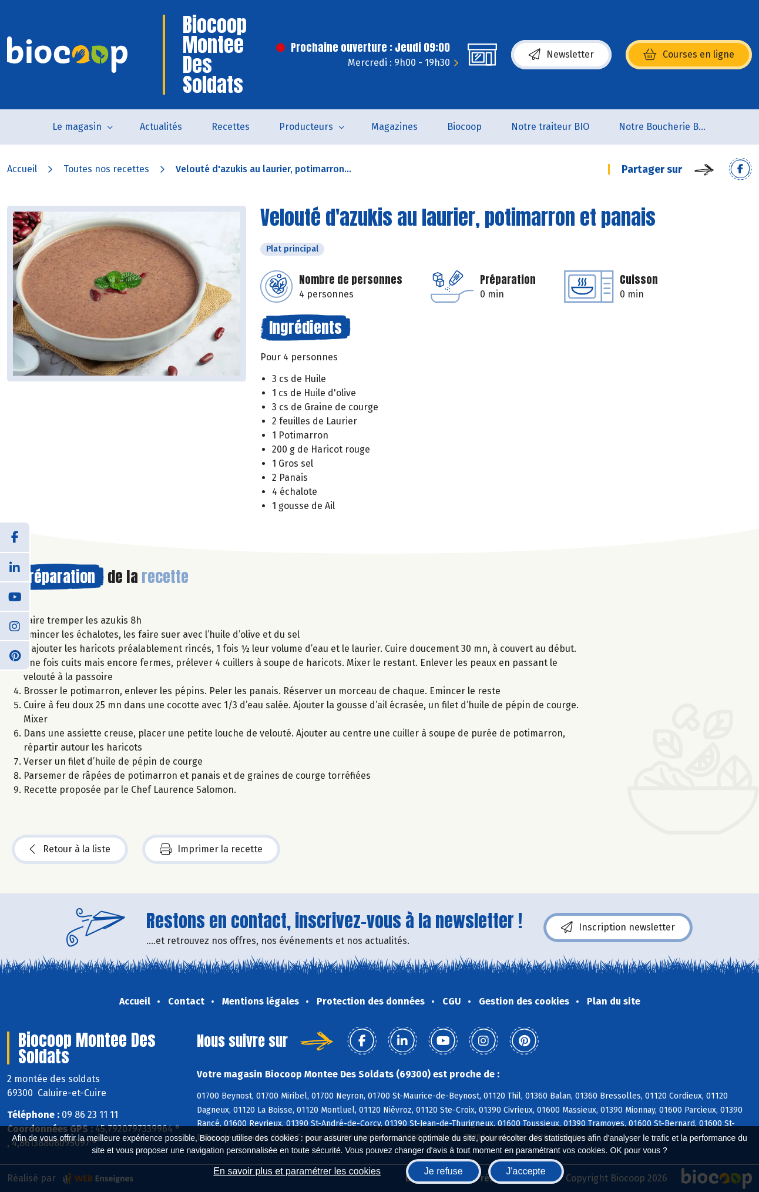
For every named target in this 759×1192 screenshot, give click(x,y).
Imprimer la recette (211, 849)
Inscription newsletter (618, 927)
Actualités (161, 126)
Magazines (394, 126)
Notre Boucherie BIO (663, 126)
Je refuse (443, 1171)
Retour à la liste (69, 849)
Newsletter (561, 55)
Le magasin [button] (77, 126)
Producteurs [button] (306, 126)
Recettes (230, 126)
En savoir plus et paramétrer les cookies (297, 1171)
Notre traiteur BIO (550, 126)
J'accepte (526, 1171)
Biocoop (464, 126)
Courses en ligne (688, 55)
